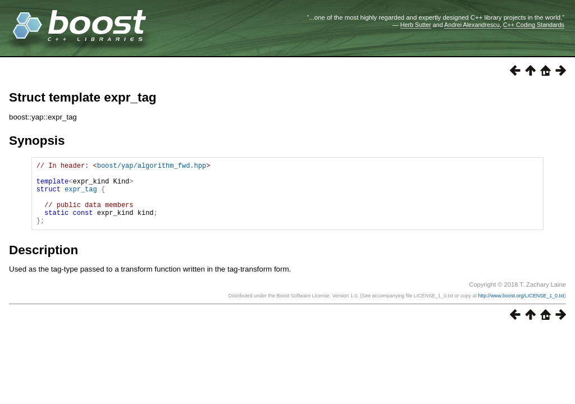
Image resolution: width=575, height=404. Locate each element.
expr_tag (81, 195)
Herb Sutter (415, 24)
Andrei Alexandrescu (472, 24)
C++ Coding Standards (533, 24)
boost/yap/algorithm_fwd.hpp (151, 167)
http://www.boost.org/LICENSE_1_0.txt (521, 309)
